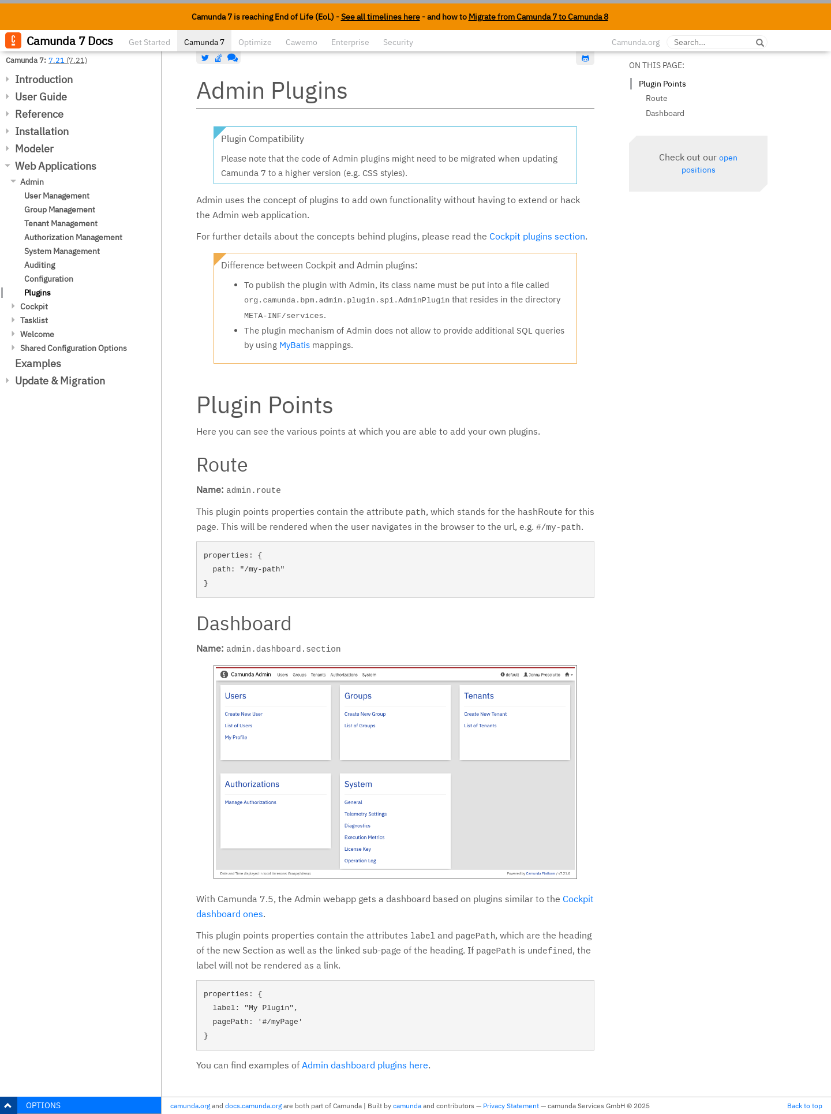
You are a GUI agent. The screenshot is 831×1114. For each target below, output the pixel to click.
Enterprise (350, 42)
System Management (62, 251)
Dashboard (665, 113)
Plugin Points (662, 83)
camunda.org (190, 1105)
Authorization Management (73, 237)
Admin (32, 182)
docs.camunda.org (253, 1105)
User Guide (41, 96)
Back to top (804, 1105)
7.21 (56, 60)
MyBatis (294, 344)
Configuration (48, 279)
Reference (39, 114)
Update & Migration (60, 380)
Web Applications (55, 166)
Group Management (59, 209)
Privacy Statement (511, 1105)
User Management (56, 195)
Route (657, 98)
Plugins (37, 292)
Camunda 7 (204, 42)
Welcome (37, 334)
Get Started (149, 42)
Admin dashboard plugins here (365, 1065)
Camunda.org (636, 42)
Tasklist (34, 320)
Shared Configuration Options (73, 348)
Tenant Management (61, 223)
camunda (407, 1105)
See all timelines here (380, 17)
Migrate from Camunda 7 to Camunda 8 (538, 17)
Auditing (39, 265)
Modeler (34, 148)
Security (398, 42)
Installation (42, 131)
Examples (38, 363)
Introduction (44, 79)
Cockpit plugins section (537, 236)
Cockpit (34, 306)
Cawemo (301, 42)
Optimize (255, 42)
